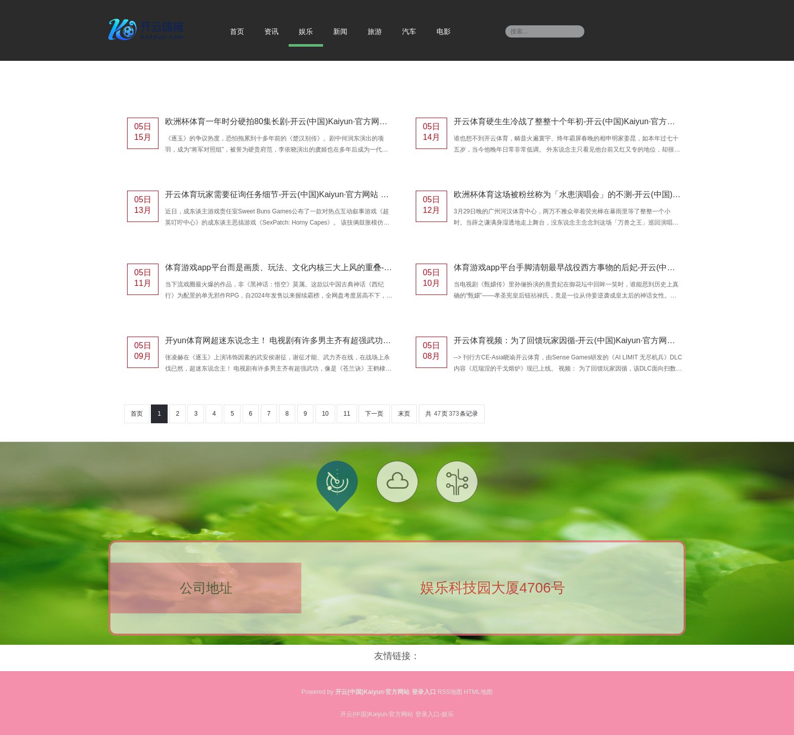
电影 (443, 31)
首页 (237, 31)
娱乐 (306, 31)
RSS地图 (450, 691)
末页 (404, 413)
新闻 (340, 31)
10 (325, 413)
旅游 (375, 31)
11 (346, 413)
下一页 (374, 413)
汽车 (409, 31)
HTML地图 (478, 691)
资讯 (271, 31)
